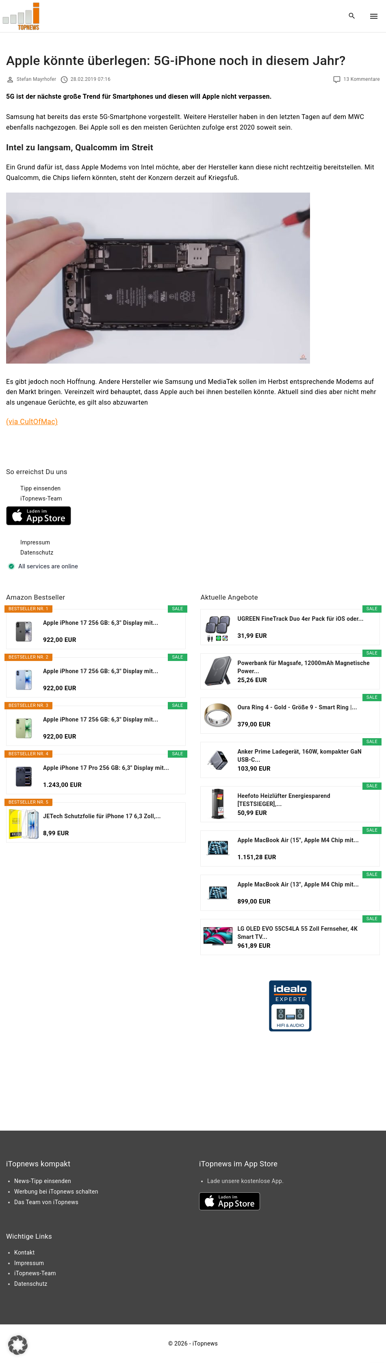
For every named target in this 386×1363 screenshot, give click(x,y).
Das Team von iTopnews (46, 1202)
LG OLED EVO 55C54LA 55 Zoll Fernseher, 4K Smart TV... (297, 932)
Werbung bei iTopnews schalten (56, 1191)
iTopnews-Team (41, 498)
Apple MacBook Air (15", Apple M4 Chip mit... (298, 840)
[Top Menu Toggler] (374, 16)
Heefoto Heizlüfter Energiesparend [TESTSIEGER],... (283, 800)
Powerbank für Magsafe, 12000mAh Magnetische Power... (303, 667)
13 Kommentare (361, 79)
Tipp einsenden (40, 488)
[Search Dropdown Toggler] (352, 16)
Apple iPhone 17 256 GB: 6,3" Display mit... (100, 623)
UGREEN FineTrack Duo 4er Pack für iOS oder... (300, 618)
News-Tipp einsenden (42, 1181)
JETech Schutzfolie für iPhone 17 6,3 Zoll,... (102, 816)
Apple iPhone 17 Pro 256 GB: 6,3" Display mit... (106, 768)
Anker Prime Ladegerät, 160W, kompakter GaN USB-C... (299, 755)
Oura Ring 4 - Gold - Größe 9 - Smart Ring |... (297, 707)
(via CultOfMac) (32, 422)
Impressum (35, 542)
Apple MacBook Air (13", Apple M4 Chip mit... (298, 884)
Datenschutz (37, 552)
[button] (18, 1345)
